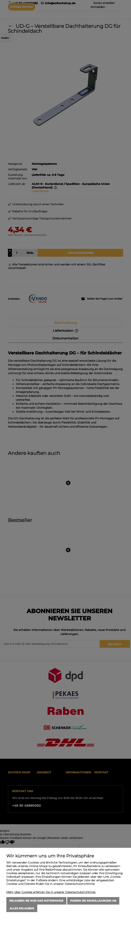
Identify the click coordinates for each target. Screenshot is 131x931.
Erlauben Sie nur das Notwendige (36, 900)
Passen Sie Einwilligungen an (93, 900)
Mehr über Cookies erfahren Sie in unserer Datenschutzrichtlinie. (51, 892)
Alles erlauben (22, 908)
